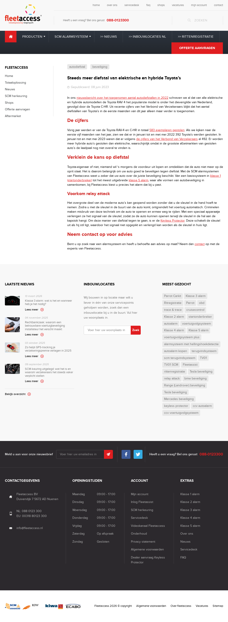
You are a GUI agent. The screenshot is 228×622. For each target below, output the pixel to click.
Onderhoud (139, 533)
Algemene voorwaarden (147, 549)
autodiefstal (77, 67)
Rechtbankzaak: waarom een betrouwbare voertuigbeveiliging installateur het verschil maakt (49, 326)
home (96, 5)
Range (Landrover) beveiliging (184, 385)
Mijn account (139, 494)
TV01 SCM (171, 365)
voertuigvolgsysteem (196, 323)
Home (10, 36)
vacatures (178, 5)
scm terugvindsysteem (179, 358)
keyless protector (176, 406)
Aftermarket (13, 116)
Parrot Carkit (172, 296)
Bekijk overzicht (15, 394)
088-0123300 (118, 20)
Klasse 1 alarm (190, 494)
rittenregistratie (174, 371)
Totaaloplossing (15, 82)
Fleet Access (23, 14)
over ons (112, 5)
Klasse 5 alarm (198, 330)
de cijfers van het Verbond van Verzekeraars (167, 139)
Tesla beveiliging (201, 371)
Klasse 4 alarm (174, 330)
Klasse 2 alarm (174, 317)
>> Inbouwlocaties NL (147, 37)
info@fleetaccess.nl (29, 528)
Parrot (190, 303)
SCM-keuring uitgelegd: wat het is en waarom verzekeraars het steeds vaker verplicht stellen (49, 373)
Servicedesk (139, 518)
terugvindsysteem (204, 351)
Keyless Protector (173, 220)
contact (218, 5)
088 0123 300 (32, 511)
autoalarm (170, 323)
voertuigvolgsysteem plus (182, 337)
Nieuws (10, 89)
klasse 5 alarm (138, 180)
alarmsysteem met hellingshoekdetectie (191, 344)
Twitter (138, 453)
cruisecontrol (195, 310)
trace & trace (173, 310)
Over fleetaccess (181, 606)
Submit (108, 454)
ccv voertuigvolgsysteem (181, 413)
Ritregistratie (172, 303)
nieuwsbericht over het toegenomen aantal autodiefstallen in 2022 (122, 98)
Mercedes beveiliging (179, 399)
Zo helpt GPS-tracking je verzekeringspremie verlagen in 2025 (49, 350)
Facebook (126, 453)
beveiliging (99, 67)
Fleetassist (190, 365)
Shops (9, 103)
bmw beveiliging (195, 378)
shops (161, 5)
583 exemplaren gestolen (167, 130)
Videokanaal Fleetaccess (148, 526)
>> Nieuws (108, 37)
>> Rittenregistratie (196, 37)
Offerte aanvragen (197, 48)
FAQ (183, 557)
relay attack (172, 378)
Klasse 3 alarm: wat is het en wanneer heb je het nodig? (49, 303)
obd (201, 303)
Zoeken (200, 20)
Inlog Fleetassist (142, 502)
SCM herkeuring (16, 96)
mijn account (199, 5)
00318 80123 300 (34, 516)
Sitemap (218, 606)
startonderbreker (200, 317)
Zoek (135, 330)
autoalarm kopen (175, 351)
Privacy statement (143, 542)
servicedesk (131, 5)
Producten (32, 37)
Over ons (186, 533)
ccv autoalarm (202, 406)
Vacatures (202, 606)
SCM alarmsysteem (71, 37)
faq (148, 5)
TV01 (203, 358)
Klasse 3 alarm (196, 296)
